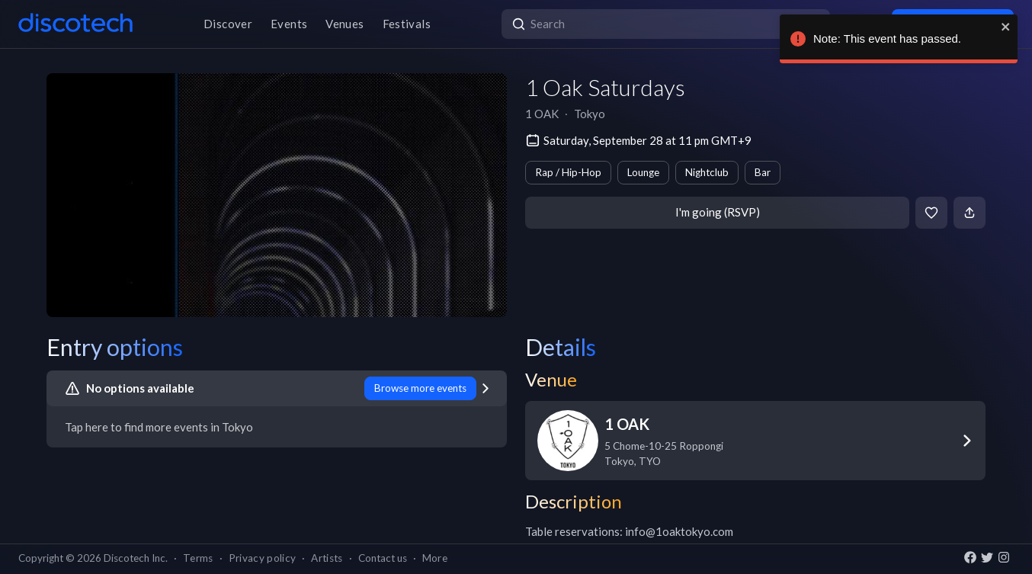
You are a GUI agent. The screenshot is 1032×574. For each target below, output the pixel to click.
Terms (198, 558)
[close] (1003, 27)
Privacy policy (262, 558)
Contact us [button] (382, 558)
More (434, 558)
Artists (326, 558)
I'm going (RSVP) (717, 212)
